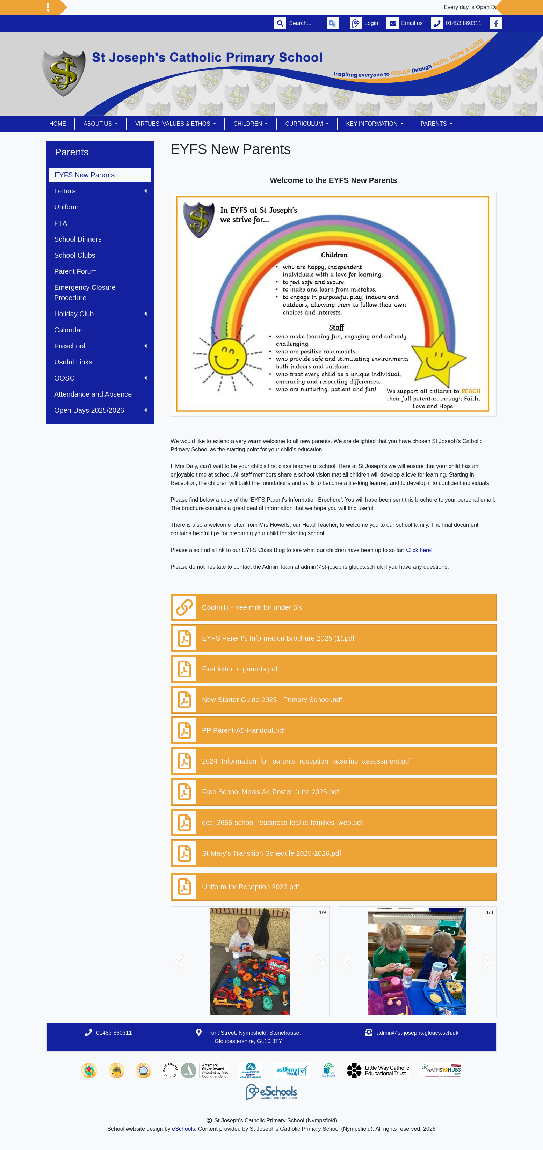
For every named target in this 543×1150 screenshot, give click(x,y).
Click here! (419, 550)
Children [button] (248, 124)
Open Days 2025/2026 (100, 410)
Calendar (68, 330)
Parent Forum (75, 271)
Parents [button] (434, 124)
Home (57, 124)
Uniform (66, 207)
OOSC (100, 378)
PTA (60, 223)
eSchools (183, 1129)
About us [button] (99, 124)
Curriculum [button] (304, 124)
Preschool (100, 346)
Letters (100, 191)
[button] (179, 961)
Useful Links (73, 362)
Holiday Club (100, 314)
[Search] (303, 23)
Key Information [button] (372, 124)
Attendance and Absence (93, 394)
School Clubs (74, 255)
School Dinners (78, 239)
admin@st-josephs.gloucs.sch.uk (417, 1033)
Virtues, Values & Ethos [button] (173, 124)
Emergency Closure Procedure (85, 292)
